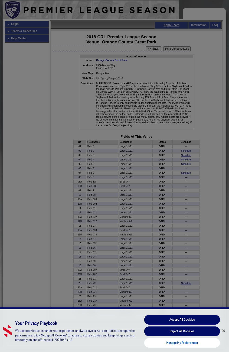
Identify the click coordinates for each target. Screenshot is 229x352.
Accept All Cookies (182, 328)
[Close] (224, 339)
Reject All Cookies (182, 339)
